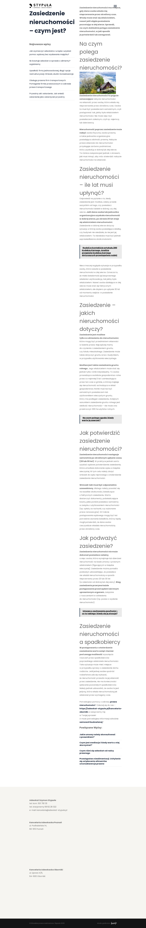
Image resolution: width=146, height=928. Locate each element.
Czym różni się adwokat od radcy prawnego (96, 752)
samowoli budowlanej (90, 722)
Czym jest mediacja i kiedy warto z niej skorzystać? (99, 744)
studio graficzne (107, 923)
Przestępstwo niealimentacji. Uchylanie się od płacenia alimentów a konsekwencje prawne (100, 761)
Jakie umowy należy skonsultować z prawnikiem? (97, 735)
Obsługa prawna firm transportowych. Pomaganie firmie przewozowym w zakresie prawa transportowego (50, 84)
